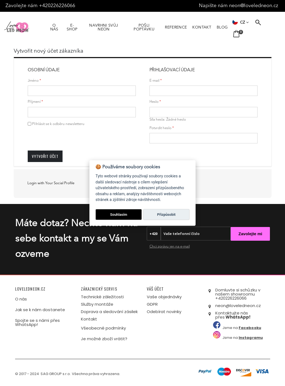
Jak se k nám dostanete (40, 310)
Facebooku (250, 327)
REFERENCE (183, 27)
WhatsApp (237, 317)
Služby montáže (97, 304)
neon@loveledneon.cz (254, 5)
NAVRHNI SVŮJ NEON (107, 27)
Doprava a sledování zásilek (109, 311)
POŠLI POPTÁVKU (150, 27)
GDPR (152, 304)
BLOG (229, 27)
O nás (21, 299)
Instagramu (251, 337)
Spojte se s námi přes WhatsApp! (37, 322)
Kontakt (89, 319)
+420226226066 (58, 5)
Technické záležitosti (102, 297)
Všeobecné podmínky (103, 328)
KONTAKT (209, 27)
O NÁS (54, 27)
